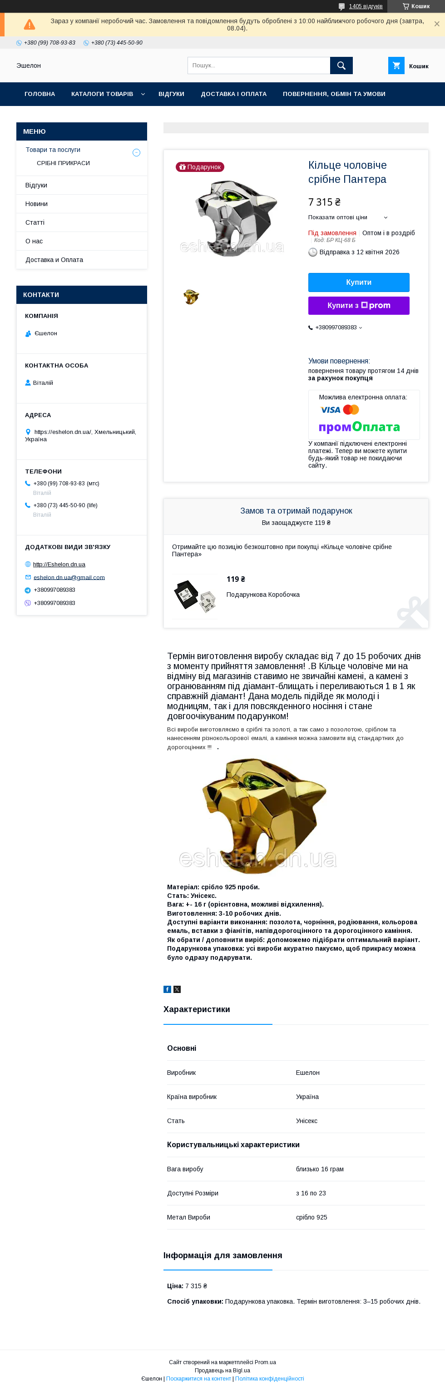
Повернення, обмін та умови (334, 94)
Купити (359, 282)
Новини (36, 203)
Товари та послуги (52, 149)
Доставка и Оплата (54, 259)
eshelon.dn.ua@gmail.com (69, 577)
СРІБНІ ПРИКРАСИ (63, 163)
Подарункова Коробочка (263, 594)
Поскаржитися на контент (198, 1379)
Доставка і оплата (234, 94)
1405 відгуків (366, 6)
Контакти (42, 117)
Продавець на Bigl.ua (222, 1370)
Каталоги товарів (102, 94)
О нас (85, 117)
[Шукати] (341, 65)
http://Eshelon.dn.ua (59, 564)
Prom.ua (265, 1362)
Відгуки (171, 94)
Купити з (358, 306)
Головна (40, 94)
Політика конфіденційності (269, 1379)
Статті (34, 222)
